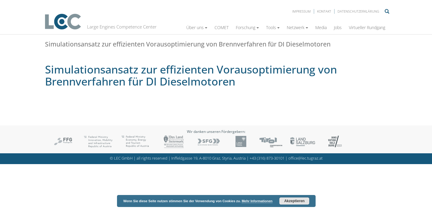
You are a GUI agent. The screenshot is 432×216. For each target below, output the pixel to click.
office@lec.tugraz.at (305, 158)
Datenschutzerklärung (358, 11)
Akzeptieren (294, 201)
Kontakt (324, 11)
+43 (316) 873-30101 (267, 158)
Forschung (247, 27)
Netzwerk (297, 27)
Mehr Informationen (257, 201)
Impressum (301, 11)
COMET (221, 27)
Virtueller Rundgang (367, 27)
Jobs (338, 27)
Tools (273, 27)
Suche (387, 11)
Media (321, 27)
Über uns (196, 27)
